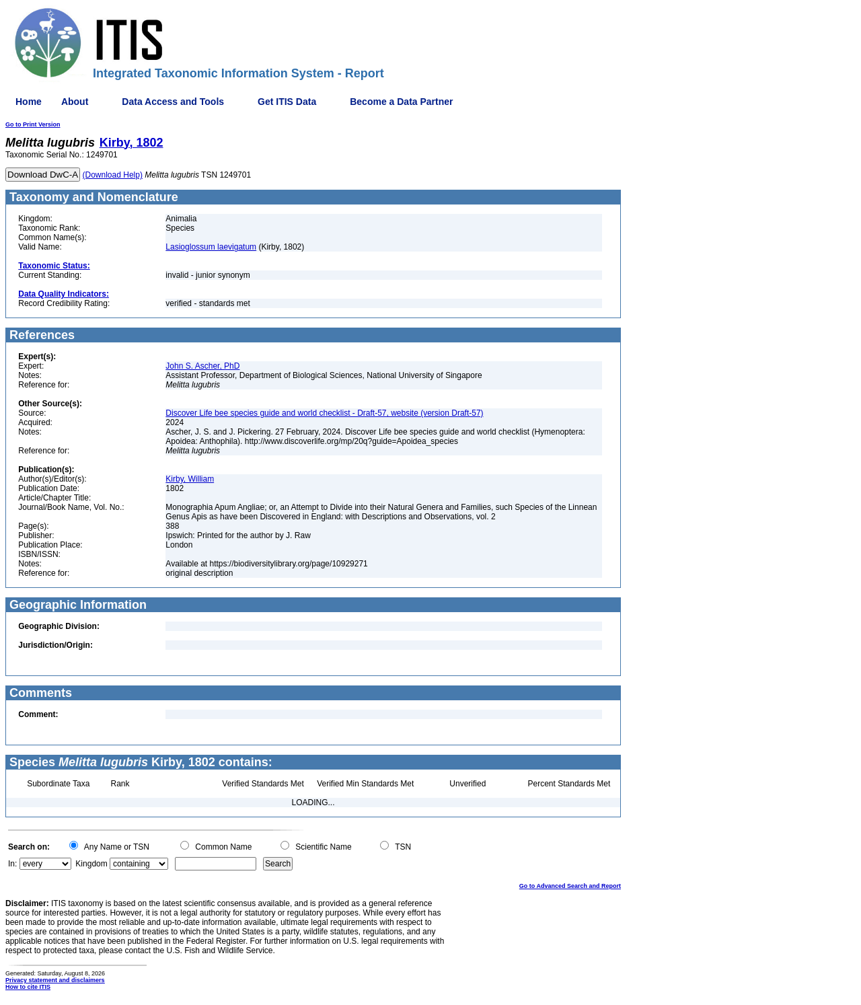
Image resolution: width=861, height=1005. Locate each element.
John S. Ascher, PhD (202, 366)
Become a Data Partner (401, 101)
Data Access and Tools (173, 101)
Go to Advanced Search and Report (570, 886)
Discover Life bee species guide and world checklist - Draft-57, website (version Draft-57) (324, 413)
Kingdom (91, 863)
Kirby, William (189, 479)
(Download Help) (113, 175)
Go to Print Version (33, 124)
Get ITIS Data (287, 101)
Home (28, 101)
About (74, 101)
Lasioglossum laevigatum (210, 247)
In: (12, 863)
